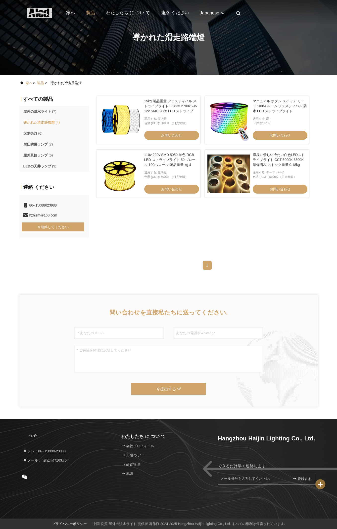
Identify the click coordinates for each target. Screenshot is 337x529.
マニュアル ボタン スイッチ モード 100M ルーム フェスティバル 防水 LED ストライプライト (280, 106)
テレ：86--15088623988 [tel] (44, 451)
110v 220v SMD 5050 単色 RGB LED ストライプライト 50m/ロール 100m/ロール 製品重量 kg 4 (169, 160)
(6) (33, 133)
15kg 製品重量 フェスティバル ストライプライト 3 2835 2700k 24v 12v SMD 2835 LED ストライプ (170, 106)
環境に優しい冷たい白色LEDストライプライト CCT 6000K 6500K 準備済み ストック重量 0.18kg (279, 160)
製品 (90, 12)
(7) (39, 111)
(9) (39, 166)
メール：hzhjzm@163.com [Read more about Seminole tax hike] (46, 460)
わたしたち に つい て (128, 12)
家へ (70, 12)
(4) (41, 122)
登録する (301, 478)
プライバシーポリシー (69, 524)
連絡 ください (175, 12)
